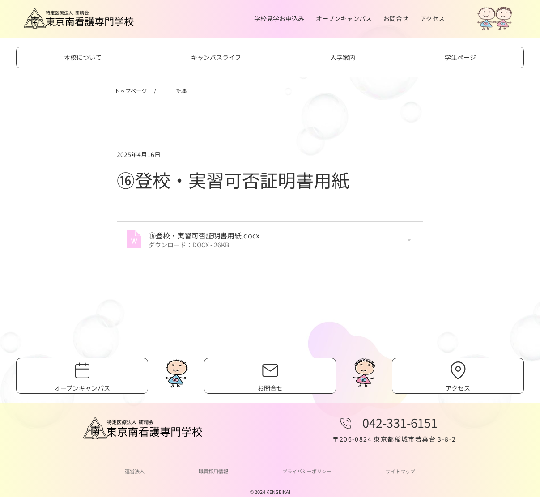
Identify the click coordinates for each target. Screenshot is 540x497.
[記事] (181, 90)
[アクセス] (458, 376)
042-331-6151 (400, 422)
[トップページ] (131, 90)
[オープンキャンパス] (82, 376)
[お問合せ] (270, 376)
